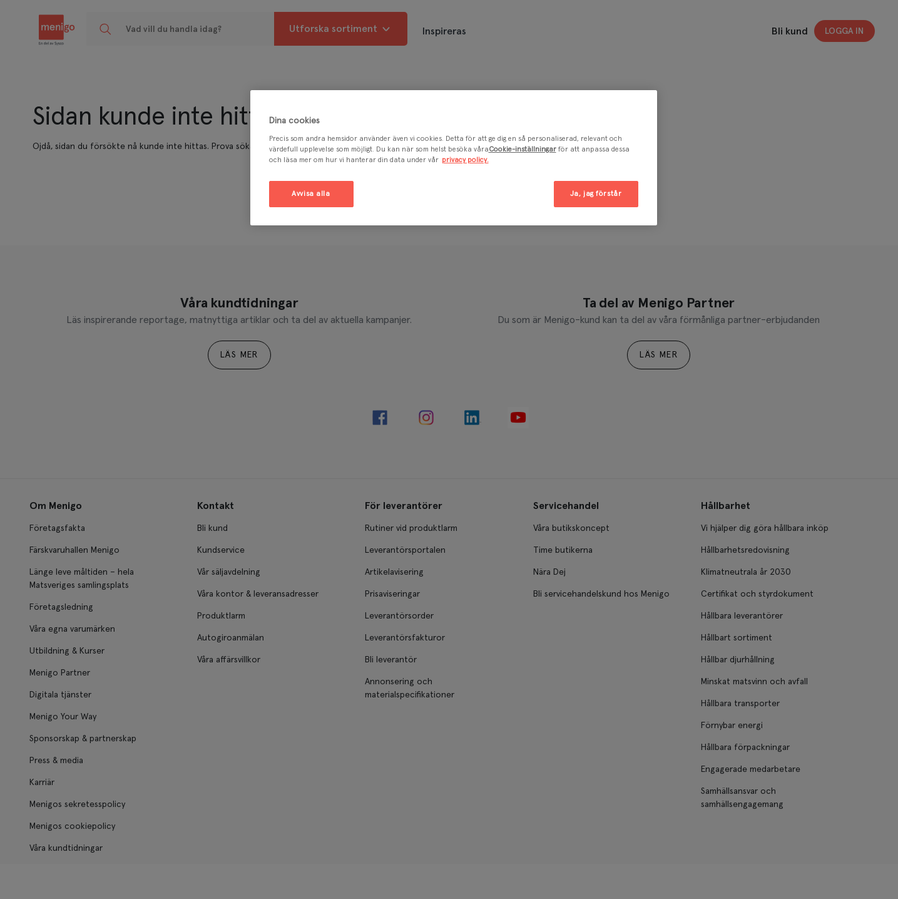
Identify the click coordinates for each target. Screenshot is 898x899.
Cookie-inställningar (522, 149)
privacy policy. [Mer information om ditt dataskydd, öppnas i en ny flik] (465, 160)
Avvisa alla (311, 193)
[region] (453, 158)
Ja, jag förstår (596, 193)
